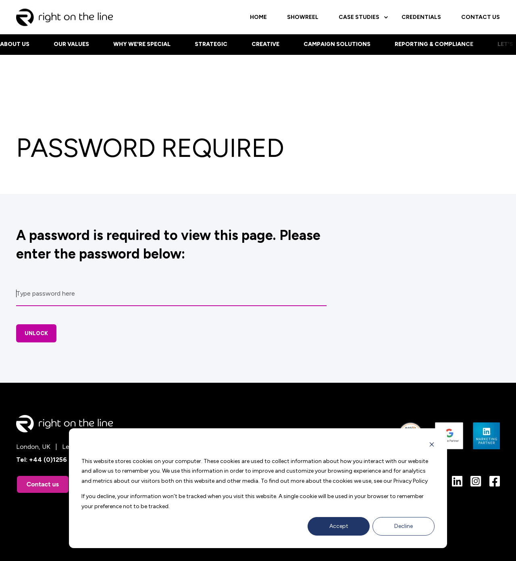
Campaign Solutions (337, 44)
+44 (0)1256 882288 (60, 459)
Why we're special (142, 44)
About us (14, 44)
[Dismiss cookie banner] (432, 446)
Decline (403, 526)
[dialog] (258, 488)
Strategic (211, 44)
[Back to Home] (64, 20)
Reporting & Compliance (434, 44)
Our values (71, 44)
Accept (338, 526)
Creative (265, 44)
